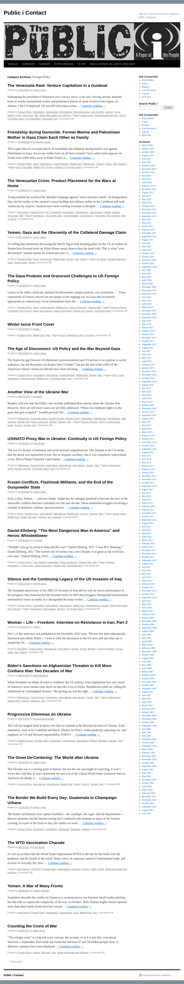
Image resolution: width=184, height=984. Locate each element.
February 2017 (148, 364)
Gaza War (27, 167)
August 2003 (148, 769)
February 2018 (148, 331)
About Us (13, 63)
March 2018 (147, 327)
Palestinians (89, 164)
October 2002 (148, 783)
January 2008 (148, 678)
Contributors (28, 63)
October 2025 (148, 152)
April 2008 (147, 668)
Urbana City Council (83, 311)
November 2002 (149, 779)
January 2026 (148, 148)
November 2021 (149, 233)
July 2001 (146, 813)
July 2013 (146, 493)
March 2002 (147, 789)
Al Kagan (37, 396)
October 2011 (148, 557)
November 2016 (149, 374)
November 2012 (149, 513)
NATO (102, 422)
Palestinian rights (75, 335)
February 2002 (148, 793)
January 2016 (148, 405)
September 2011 (149, 560)
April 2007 (147, 702)
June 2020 (146, 273)
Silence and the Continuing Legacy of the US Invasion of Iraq (65, 579)
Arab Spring (23, 912)
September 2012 (149, 520)
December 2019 (149, 287)
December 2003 (149, 756)
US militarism (86, 215)
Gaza (35, 164)
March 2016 (147, 401)
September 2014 (149, 449)
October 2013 (148, 482)
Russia (18, 425)
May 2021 (146, 246)
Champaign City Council (20, 311)
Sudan (23, 517)
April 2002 (147, 786)
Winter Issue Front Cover (31, 324)
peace (11, 425)
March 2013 (147, 503)
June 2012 (146, 530)
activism (110, 562)
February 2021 (148, 253)
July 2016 (146, 388)
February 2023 (148, 206)
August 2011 (147, 563)
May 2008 (146, 665)
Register (145, 86)
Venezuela (28, 115)
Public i (37, 329)
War (36, 115)
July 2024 (146, 175)
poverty (25, 701)
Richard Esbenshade (43, 719)
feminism (110, 649)
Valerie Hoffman (41, 891)
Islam (76, 912)
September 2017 (149, 344)
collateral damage (117, 259)
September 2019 (149, 293)
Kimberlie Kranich (42, 142)
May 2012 (146, 533)
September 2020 (149, 266)
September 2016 (149, 381)
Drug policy (23, 212)
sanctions (35, 701)
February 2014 (148, 469)
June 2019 (146, 297)
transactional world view (106, 115)
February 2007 (148, 708)
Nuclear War (23, 422)
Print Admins (148, 80)
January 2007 (148, 712)
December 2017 (149, 337)
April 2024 (147, 182)
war (55, 119)
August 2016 (148, 385)
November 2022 (149, 212)
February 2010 (148, 614)
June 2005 (146, 735)
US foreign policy (16, 119)
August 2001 (148, 810)
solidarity (58, 167)
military (107, 212)
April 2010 (147, 607)
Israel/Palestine (61, 164)
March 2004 (147, 749)
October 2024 (148, 172)
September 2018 (149, 317)
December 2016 (149, 371)
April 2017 (147, 361)
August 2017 (148, 347)
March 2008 (147, 671)
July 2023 (146, 196)
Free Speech (39, 562)
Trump (18, 115)
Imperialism (38, 112)
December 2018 (149, 310)
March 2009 (147, 644)
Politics (93, 741)
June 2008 (146, 661)
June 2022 (146, 219)
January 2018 (148, 334)
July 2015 (146, 422)
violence (42, 517)
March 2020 (147, 283)
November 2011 (149, 553)
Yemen (83, 259)
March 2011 (147, 580)
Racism (85, 784)
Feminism (22, 649)
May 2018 (146, 324)
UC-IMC (81, 63)
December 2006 (149, 715)
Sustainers (44, 63)
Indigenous (63, 829)
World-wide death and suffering (55, 115)
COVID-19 (36, 869)
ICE (47, 212)
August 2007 (148, 692)
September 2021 (149, 236)
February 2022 (148, 229)
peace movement (63, 311)
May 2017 (146, 358)
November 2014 (149, 442)
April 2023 (147, 202)
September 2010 (149, 597)
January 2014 (148, 472)
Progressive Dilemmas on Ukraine (39, 714)
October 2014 (148, 445)
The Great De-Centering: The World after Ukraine (53, 757)
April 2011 (147, 577)
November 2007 (149, 681)
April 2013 (147, 499)
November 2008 (149, 651)
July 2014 (146, 455)
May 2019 (146, 300)
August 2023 (148, 192)
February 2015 (148, 435)
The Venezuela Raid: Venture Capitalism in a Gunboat (57, 85)
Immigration (51, 829)
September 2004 (149, 746)
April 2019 (147, 304)
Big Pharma (23, 869)
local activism (46, 311)
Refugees (103, 741)
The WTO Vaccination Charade (36, 842)
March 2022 (147, 226)
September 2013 (149, 486)
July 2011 (146, 567)
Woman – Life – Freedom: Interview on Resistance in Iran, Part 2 (67, 622)
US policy (89, 335)
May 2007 (146, 698)
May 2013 (146, 496)
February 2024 (148, 185)
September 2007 (149, 688)
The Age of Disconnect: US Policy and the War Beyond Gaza (64, 348)
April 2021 (147, 250)
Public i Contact (25, 13)
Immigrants (55, 212)
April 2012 (147, 536)
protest (49, 167)
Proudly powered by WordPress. (157, 975)
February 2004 (148, 752)
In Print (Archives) (63, 63)
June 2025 (146, 158)
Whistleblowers (74, 565)
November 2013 (149, 479)
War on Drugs (113, 215)
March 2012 (147, 540)
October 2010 (148, 594)
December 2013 (149, 476)
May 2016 (146, 395)
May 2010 (146, 604)
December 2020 (149, 260)
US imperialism (33, 119)
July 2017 (146, 351)
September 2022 (149, 216)
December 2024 (149, 169)
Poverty (90, 697)
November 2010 (149, 590)
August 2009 (148, 631)
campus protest (118, 307)
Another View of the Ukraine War (38, 392)
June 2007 (146, 695)
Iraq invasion (49, 609)
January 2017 (148, 368)
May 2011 (146, 574)
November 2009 (149, 621)
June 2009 (146, 634)
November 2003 (149, 759)
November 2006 (149, 719)
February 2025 (148, 165)
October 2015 (148, 412)
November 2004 (149, 739)
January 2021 (148, 256)
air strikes (101, 259)
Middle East (76, 164)
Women (122, 164)
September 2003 (149, 766)
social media (86, 115)
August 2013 (148, 489)
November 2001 (149, 800)
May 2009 (146, 638)
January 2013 (148, 509)
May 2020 (146, 277)
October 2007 (148, 685)
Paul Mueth (39, 443)
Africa (20, 514)
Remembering (93, 605)
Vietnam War (94, 307)
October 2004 (148, 742)
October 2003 (148, 762)
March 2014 (147, 466)
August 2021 (148, 239)
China (115, 375)
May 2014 (146, 462)
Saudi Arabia (20, 262)
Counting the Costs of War (32, 926)
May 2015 (146, 425)
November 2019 (149, 290)
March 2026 (147, 145)
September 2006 (149, 725)
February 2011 (148, 584)
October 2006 (148, 722)
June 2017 (146, 354)
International (52, 112)
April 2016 (147, 398)
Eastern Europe (56, 418)
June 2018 (146, 320)
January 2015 (148, 439)
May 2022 (146, 223)
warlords (57, 517)
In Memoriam (26, 565)
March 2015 (147, 432)
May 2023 (146, 199)
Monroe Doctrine (89, 422)
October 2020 (148, 263)
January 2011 (148, 587)
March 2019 (147, 307)
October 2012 (148, 516)
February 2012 (148, 543)
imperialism (13, 378)
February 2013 (148, 506)
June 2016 (146, 391)
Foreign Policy (24, 112)
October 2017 (148, 341)
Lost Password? (149, 90)
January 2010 (148, 617)
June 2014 (146, 459)
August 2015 (148, 418)
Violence (93, 514)
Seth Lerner (39, 930)
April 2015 (147, 428)
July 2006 (146, 729)
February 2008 (148, 675)
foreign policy (119, 514)
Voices (108, 164)
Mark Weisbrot (40, 675)
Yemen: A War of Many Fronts (35, 886)
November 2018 (149, 314)
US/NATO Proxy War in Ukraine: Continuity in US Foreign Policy (67, 438)
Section (109, 112)
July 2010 (146, 601)
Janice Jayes (39, 90)
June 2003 (146, 773)
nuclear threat (113, 422)
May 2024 (146, 179)
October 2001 (148, 803)
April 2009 (147, 641)
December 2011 (149, 550)
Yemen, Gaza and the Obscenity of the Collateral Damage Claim (67, 232)
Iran (16, 652)
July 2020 (146, 270)
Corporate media (39, 418)
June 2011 (146, 570)
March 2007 (147, 705)
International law (81, 112)
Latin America (97, 112)
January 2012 (148, 547)
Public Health (97, 869)
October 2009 (148, 624)
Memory (61, 609)
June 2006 (146, 732)
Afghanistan (23, 418)
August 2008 (148, 658)
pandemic (76, 869)
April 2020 (147, 280)
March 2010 (147, 611)
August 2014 (148, 452)
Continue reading (93, 105)
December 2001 (149, 796)
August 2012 (148, 523)
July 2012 (146, 526)
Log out (145, 93)
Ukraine (62, 422)
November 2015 (149, 408)
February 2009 (148, 648)
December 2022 (149, 209)
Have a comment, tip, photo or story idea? (112, 63)
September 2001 (149, 806)
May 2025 (146, 162)
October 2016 (148, 378)
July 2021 (146, 243)
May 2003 (146, 776)
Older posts (15, 961)
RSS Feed (146, 97)
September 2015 (149, 415)
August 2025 (148, 155)
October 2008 (148, 655)
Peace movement (78, 307)
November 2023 (149, 189)
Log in (145, 83)
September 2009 (149, 628)
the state (32, 517)
